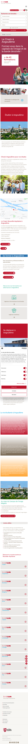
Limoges (4, 647)
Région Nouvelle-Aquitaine (14, 545)
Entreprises (5, 715)
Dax (3, 629)
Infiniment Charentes (8, 535)
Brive (3, 601)
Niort (3, 665)
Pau (3, 675)
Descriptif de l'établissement (8, 516)
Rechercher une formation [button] (8, 13)
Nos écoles (5, 722)
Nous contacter (6, 244)
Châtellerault (5, 610)
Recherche (13, 30)
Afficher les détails (20, 383)
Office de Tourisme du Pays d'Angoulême (12, 536)
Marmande (5, 656)
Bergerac (4, 592)
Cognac (4, 619)
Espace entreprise (14, 10)
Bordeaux (4, 583)
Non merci (14, 394)
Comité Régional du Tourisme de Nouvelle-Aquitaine (13, 533)
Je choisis (14, 390)
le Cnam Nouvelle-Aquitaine (8, 702)
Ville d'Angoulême (13, 546)
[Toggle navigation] (26, 6)
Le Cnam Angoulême (9, 273)
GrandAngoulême (19, 547)
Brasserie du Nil (18, 540)
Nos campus (5, 721)
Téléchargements (6, 707)
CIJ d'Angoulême (7, 539)
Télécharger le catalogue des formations (12, 100)
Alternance (5, 719)
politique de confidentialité (6, 738)
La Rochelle (5, 638)
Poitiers (4, 684)
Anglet (4, 564)
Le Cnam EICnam (8, 277)
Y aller (4, 248)
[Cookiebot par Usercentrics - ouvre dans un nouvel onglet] (22, 348)
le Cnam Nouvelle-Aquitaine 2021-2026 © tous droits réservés (11, 735)
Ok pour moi (14, 387)
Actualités (5, 704)
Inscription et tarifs (6, 713)
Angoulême (5, 573)
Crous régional (11, 540)
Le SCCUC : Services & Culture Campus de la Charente (13, 543)
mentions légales (5, 736)
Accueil (3, 34)
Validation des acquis (7, 711)
